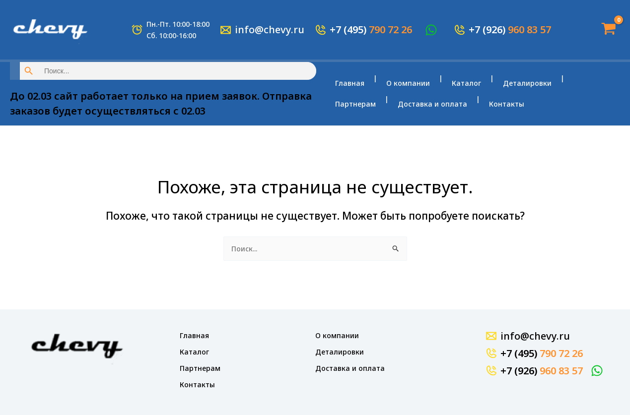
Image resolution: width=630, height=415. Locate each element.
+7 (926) (510, 29)
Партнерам (578, 88)
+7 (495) (371, 29)
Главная (349, 88)
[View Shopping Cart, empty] (605, 29)
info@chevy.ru (269, 29)
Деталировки (515, 88)
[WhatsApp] (432, 30)
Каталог (458, 88)
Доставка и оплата (370, 99)
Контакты (440, 99)
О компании (404, 88)
